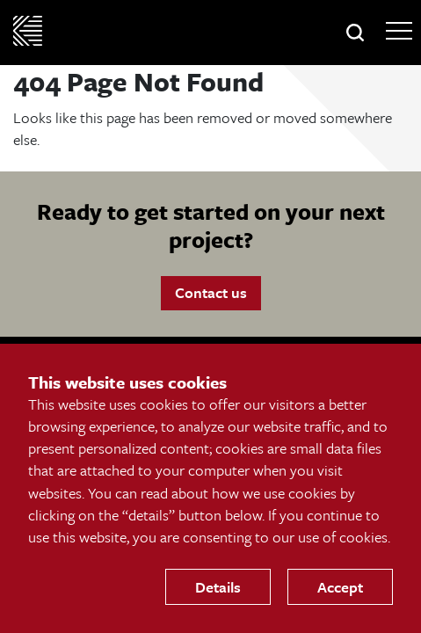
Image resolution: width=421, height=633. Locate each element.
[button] (355, 32)
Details (218, 587)
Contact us (211, 292)
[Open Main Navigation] (399, 30)
